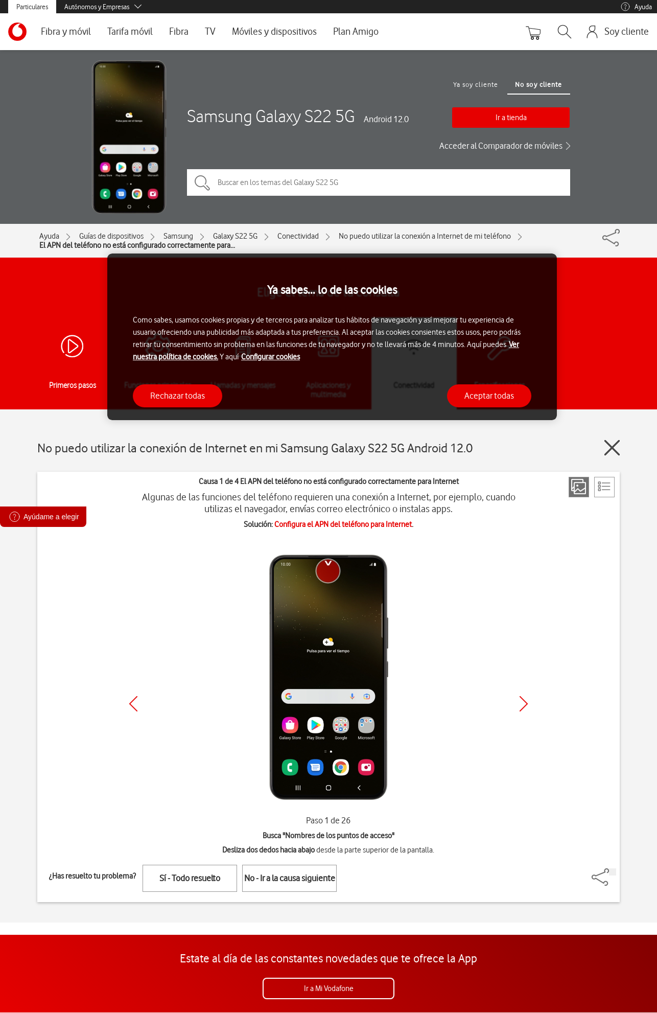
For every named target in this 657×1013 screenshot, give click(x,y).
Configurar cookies (270, 356)
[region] (332, 337)
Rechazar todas (177, 395)
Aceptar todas (489, 395)
